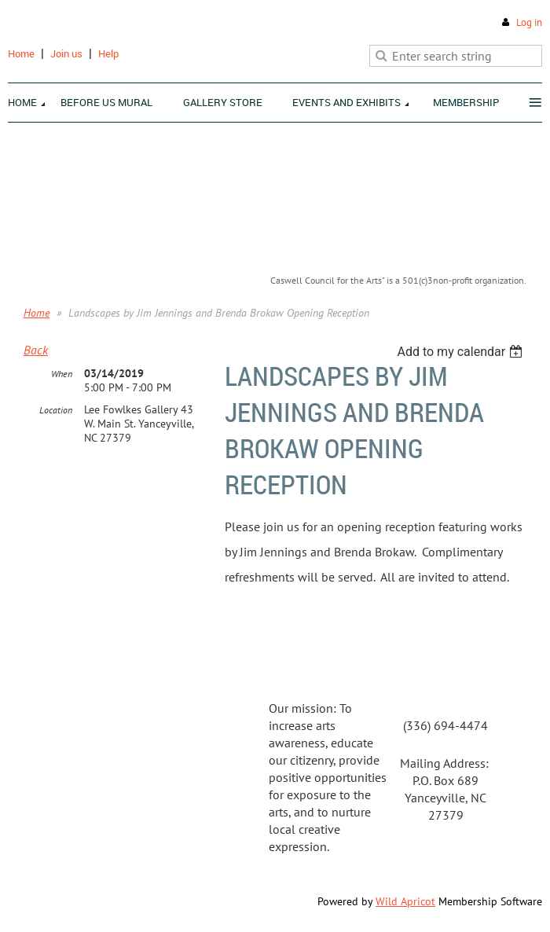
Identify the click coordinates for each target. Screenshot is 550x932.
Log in (529, 22)
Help (108, 53)
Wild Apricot (405, 901)
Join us (66, 53)
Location (55, 410)
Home (21, 53)
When (61, 374)
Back (36, 350)
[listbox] (461, 351)
